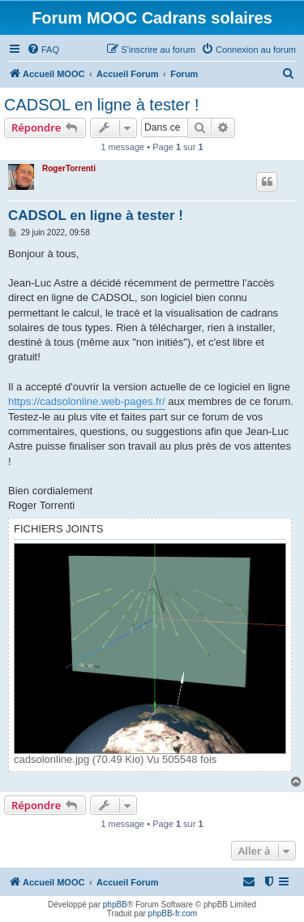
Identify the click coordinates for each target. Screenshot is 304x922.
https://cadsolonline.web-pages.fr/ (86, 401)
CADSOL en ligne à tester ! (101, 105)
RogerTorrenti (69, 168)
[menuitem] (43, 49)
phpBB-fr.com (173, 913)
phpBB (115, 904)
